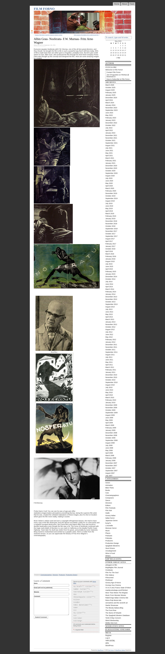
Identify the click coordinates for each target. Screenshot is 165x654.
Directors (55, 575)
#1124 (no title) (110, 67)
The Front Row (110, 610)
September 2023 (111, 110)
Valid (110, 640)
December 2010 (111, 375)
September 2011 (111, 352)
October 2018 (110, 226)
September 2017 (111, 236)
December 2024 (111, 98)
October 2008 (110, 438)
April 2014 (109, 287)
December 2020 (111, 166)
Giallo (107, 513)
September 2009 (111, 413)
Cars (107, 493)
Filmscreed (109, 578)
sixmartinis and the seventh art (116, 603)
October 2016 (110, 249)
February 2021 (110, 161)
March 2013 (109, 319)
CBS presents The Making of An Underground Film (86, 35)
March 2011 (109, 367)
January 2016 (110, 259)
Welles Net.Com (111, 623)
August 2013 (110, 307)
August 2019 (110, 201)
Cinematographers (46, 575)
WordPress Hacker (120, 650)
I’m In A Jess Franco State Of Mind (118, 588)
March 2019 (109, 213)
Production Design (71, 575)
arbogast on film (111, 565)
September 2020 (111, 173)
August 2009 (110, 415)
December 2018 (111, 221)
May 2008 (109, 450)
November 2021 (111, 138)
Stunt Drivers (110, 548)
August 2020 (110, 176)
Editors (108, 505)
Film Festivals (110, 508)
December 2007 (111, 463)
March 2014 (109, 289)
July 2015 (108, 264)
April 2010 (109, 395)
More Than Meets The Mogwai (116, 593)
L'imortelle (109, 525)
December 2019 (111, 193)
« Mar (118, 58)
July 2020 (108, 178)
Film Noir (108, 510)
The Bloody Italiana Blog (114, 608)
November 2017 (111, 231)
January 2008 (110, 460)
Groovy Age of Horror (113, 583)
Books (107, 490)
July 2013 (108, 309)
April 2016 (109, 251)
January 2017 (110, 246)
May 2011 (109, 362)
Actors (107, 483)
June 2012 (109, 334)
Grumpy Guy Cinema (113, 585)
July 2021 (108, 148)
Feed (132, 4)
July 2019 (108, 203)
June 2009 (109, 418)
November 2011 (111, 347)
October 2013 (110, 302)
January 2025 (110, 95)
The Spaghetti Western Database (117, 615)
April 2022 (109, 130)
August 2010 (110, 385)
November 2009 (111, 408)
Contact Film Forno (114, 72)
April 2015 (109, 269)
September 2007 (111, 471)
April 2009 (109, 423)
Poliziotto (108, 538)
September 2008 (111, 440)
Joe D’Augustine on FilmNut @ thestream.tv (118, 76)
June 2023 (109, 113)
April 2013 (109, 317)
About (124, 4)
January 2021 (110, 163)
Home (116, 4)
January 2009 (110, 430)
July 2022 (108, 128)
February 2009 (110, 428)
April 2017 (109, 241)
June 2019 (109, 206)
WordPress (109, 645)
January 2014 (110, 294)
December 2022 (111, 123)
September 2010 (111, 382)
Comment (37, 596)
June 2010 (109, 390)
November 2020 (111, 168)
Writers (108, 556)
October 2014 (110, 279)
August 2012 (110, 329)
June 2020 (109, 181)
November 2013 (111, 299)
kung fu (108, 523)
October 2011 (110, 350)
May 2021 (109, 153)
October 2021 (110, 140)
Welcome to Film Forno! (114, 70)
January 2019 (110, 218)
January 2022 (110, 133)
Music (107, 531)
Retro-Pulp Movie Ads (113, 600)
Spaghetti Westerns (112, 546)
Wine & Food (110, 553)
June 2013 (109, 312)
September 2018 (111, 229)
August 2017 (110, 239)
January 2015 (110, 274)
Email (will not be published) (43, 587)
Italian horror (110, 518)
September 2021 (111, 143)
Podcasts (108, 536)
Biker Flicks (109, 488)
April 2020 (109, 186)
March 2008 (109, 455)
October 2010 (110, 380)
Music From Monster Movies (115, 595)
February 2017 (110, 244)
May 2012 (109, 337)
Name (36, 583)
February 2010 (110, 400)
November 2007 (111, 465)
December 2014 (111, 276)
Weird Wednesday (112, 620)
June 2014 (109, 284)
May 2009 (109, 420)
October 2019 (110, 196)
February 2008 (110, 458)
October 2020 (110, 171)
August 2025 (110, 90)
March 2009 (109, 425)
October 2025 (110, 87)
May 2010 (109, 392)
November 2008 (111, 435)
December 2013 (111, 297)
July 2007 (108, 476)
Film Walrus (109, 575)
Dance (107, 500)
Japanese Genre (111, 520)
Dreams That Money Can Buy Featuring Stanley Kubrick (48, 35)
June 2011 (109, 360)
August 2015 (110, 261)
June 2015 (109, 266)
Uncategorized (110, 551)
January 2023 (110, 120)
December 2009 (111, 405)
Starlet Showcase (111, 605)
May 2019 (109, 208)
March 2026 (109, 85)
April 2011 (109, 365)
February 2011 (110, 370)
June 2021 (109, 150)
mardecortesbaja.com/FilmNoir (116, 590)
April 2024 (109, 100)
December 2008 (111, 433)
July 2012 (108, 332)
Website (36, 592)
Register (108, 635)
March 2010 (109, 397)
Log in (107, 638)
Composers (109, 498)
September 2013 (111, 304)
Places (107, 533)
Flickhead (108, 580)
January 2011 (110, 372)
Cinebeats (109, 570)
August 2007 (110, 473)
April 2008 (109, 453)
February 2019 (110, 216)
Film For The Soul (111, 572)
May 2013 (109, 314)
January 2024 (110, 105)
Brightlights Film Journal (114, 567)
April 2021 (109, 155)
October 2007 (110, 468)
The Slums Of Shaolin (113, 613)
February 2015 (110, 271)
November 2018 (111, 224)
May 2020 (109, 183)
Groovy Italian (110, 515)
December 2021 (111, 135)
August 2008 (110, 443)
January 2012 (110, 342)
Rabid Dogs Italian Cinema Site (116, 598)
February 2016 (110, 256)
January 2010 (110, 402)
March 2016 (109, 254)
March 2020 (109, 188)
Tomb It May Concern (113, 618)
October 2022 (110, 125)
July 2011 (108, 357)
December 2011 (111, 345)
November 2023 (111, 108)
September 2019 (111, 198)
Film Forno (44, 9)
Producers (62, 575)
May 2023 (109, 115)
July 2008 (108, 445)
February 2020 (110, 191)
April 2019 (109, 211)
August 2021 (110, 145)
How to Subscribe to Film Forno (118, 79)
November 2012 (111, 324)
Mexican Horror (111, 528)
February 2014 (110, 292)
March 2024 (109, 103)
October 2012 (110, 327)
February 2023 (110, 118)
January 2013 (110, 322)
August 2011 (110, 355)
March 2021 (109, 158)
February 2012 (110, 339)
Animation (109, 485)
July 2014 (108, 281)
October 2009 (110, 410)
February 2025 (110, 92)
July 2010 (108, 387)
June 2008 (109, 448)
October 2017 (110, 234)
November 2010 (111, 377)
